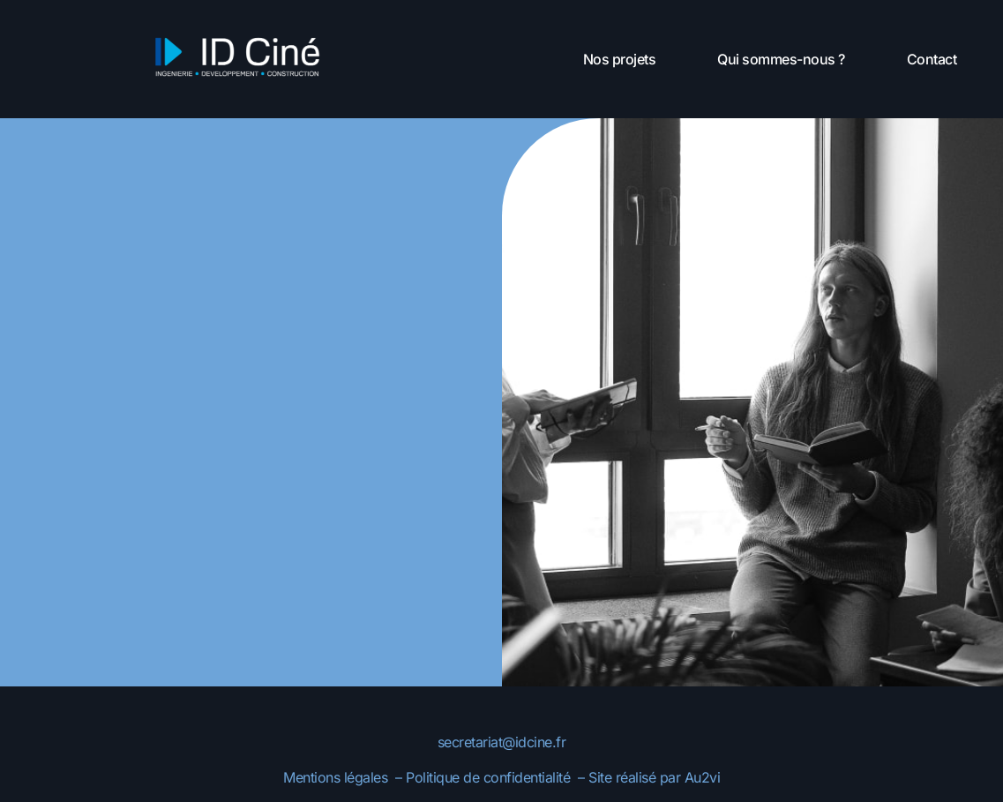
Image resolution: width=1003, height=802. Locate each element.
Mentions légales (335, 777)
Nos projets (619, 59)
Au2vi (703, 777)
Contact (932, 59)
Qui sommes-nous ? (781, 59)
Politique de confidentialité (490, 777)
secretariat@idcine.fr (502, 742)
